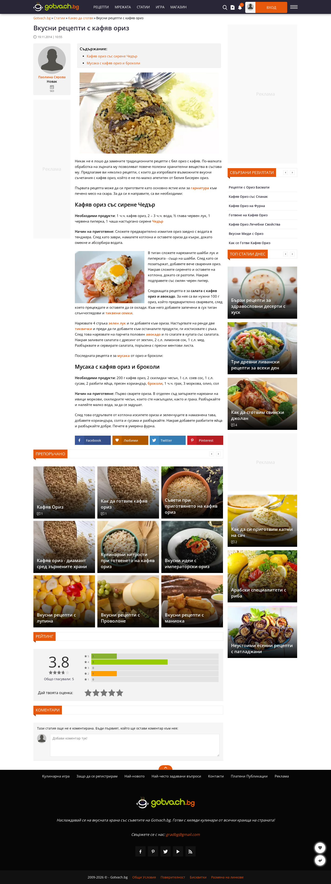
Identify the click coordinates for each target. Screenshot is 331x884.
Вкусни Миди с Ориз (246, 233)
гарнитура (200, 188)
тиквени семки (118, 313)
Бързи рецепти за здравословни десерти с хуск (258, 306)
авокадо (153, 334)
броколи (155, 383)
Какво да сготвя (80, 18)
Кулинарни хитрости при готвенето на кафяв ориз (128, 560)
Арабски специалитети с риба (258, 593)
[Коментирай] (135, 745)
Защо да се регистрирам (97, 776)
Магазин (178, 7)
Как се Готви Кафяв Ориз (249, 243)
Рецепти (101, 7)
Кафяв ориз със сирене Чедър (112, 56)
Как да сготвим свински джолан (257, 415)
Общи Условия (144, 877)
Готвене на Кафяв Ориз (248, 215)
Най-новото (134, 776)
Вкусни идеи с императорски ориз (187, 563)
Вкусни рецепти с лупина (56, 618)
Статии (143, 7)
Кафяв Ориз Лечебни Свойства (254, 224)
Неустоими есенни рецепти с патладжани (262, 648)
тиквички (83, 328)
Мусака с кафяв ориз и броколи (113, 63)
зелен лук (117, 323)
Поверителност (173, 877)
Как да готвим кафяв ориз (124, 504)
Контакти (216, 776)
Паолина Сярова (52, 77)
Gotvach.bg (42, 18)
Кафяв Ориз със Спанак (248, 196)
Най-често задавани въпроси (176, 776)
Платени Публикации (249, 776)
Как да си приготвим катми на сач (262, 532)
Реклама (282, 776)
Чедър (157, 221)
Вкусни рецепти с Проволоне (120, 618)
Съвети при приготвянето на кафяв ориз (191, 506)
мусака (123, 355)
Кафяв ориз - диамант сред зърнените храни (62, 563)
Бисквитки (198, 877)
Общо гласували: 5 (59, 679)
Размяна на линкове (227, 877)
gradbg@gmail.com (183, 834)
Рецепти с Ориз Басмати (249, 187)
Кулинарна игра (56, 776)
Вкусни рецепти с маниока (184, 618)
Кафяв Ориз (50, 507)
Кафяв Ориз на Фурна (247, 206)
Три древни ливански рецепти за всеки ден (255, 365)
